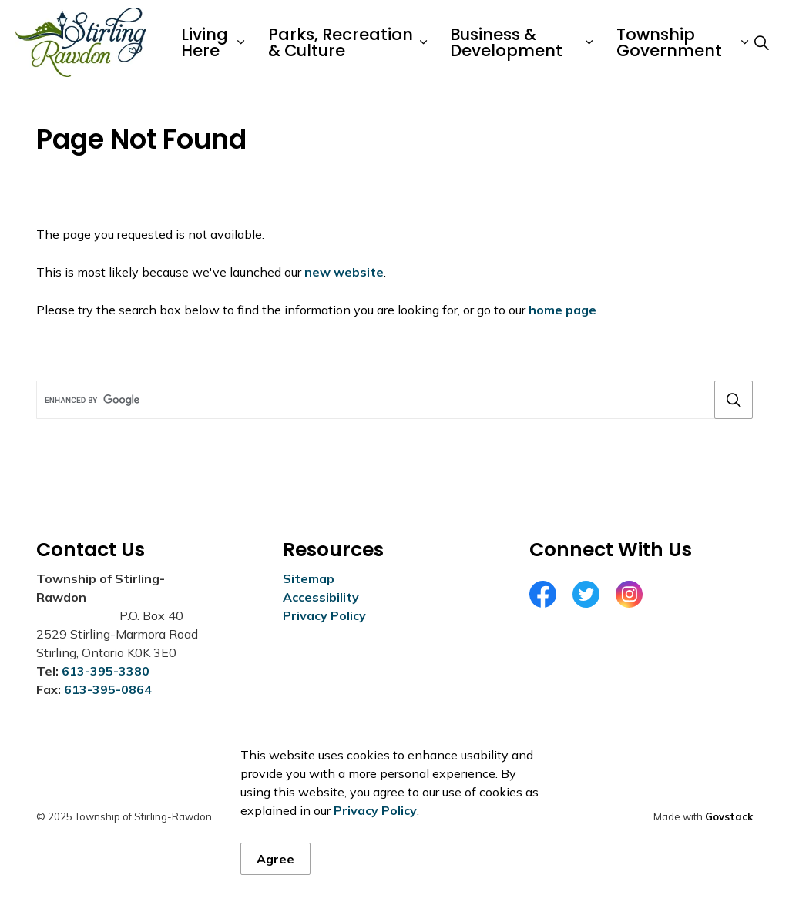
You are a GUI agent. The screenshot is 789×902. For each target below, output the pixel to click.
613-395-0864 (108, 689)
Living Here (204, 42)
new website (344, 272)
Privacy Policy (375, 835)
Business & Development (506, 42)
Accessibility (321, 597)
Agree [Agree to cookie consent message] (275, 883)
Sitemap (308, 578)
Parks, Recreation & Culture (340, 42)
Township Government (669, 42)
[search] (391, 400)
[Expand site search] (761, 42)
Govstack (729, 816)
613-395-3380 (105, 671)
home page (562, 309)
